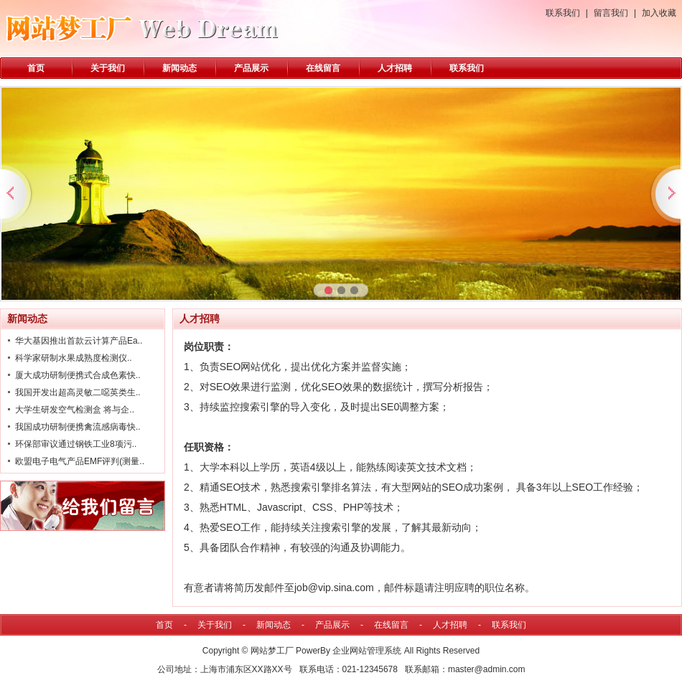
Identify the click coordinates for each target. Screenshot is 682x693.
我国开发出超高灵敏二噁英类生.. (78, 392)
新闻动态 (179, 68)
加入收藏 (659, 13)
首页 (36, 68)
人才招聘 (395, 68)
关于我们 (107, 68)
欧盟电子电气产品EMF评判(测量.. (79, 461)
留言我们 (611, 13)
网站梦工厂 (272, 651)
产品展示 (251, 68)
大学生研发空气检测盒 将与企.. (74, 410)
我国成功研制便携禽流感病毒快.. (78, 427)
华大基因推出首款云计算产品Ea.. (78, 341)
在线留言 (323, 68)
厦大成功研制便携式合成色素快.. (78, 375)
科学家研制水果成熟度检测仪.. (73, 358)
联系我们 (563, 13)
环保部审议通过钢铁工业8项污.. (75, 444)
